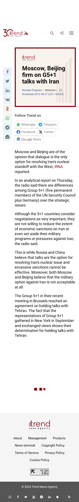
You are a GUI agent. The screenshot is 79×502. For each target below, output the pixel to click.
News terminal (25, 445)
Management (37, 438)
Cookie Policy (39, 460)
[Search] (52, 33)
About (17, 438)
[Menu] (71, 33)
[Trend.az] (15, 33)
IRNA (58, 166)
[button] (7, 72)
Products (59, 438)
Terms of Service (27, 453)
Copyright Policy (53, 445)
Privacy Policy (54, 453)
